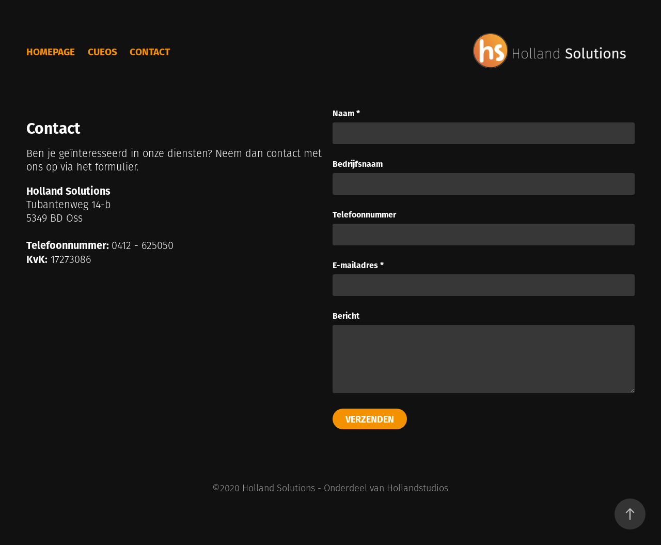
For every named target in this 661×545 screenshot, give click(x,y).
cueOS (102, 51)
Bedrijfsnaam (358, 164)
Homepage (50, 51)
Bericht (346, 316)
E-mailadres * (358, 265)
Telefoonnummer (364, 214)
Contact (150, 51)
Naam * (346, 113)
